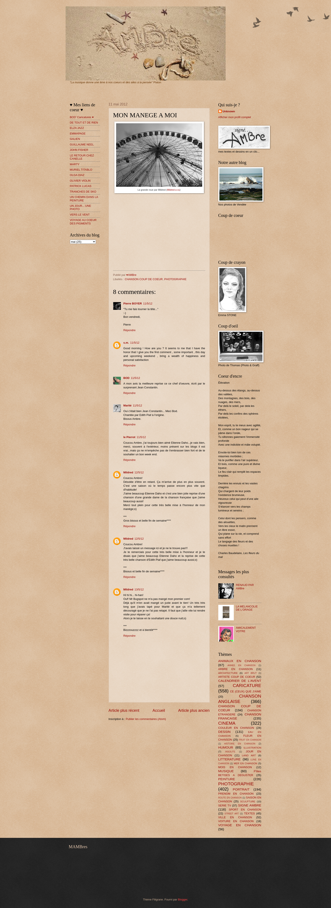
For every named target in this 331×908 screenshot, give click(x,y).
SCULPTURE (247, 801)
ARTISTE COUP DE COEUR (236, 676)
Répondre (129, 330)
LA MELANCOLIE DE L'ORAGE (247, 608)
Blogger (182, 899)
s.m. (126, 342)
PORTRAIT (241, 789)
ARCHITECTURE (228, 673)
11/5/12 (147, 303)
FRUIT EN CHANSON (250, 740)
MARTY (75, 164)
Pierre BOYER (132, 303)
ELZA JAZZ (77, 128)
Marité (127, 405)
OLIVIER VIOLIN (80, 180)
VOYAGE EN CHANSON (239, 825)
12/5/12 (139, 472)
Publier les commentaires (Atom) (146, 719)
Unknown (229, 111)
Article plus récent (124, 710)
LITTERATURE (229, 759)
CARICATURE (247, 685)
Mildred (128, 472)
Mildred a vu (173, 189)
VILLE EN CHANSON (235, 817)
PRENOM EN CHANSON (236, 793)
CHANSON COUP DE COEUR (144, 279)
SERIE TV (224, 805)
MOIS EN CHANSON (235, 767)
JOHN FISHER (79, 149)
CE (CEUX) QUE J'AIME (245, 691)
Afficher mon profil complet (234, 117)
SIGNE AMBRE (249, 805)
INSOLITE (230, 751)
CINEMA (227, 723)
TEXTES (249, 813)
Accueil (158, 710)
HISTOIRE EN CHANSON (239, 744)
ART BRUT (251, 673)
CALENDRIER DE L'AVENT (239, 681)
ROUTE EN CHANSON (230, 798)
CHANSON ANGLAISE (239, 698)
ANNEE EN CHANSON (242, 665)
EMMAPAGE (78, 133)
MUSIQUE (226, 771)
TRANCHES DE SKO (83, 191)
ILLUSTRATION (252, 747)
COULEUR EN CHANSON (236, 727)
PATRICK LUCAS (80, 186)
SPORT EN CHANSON (245, 809)
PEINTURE (226, 779)
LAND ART (249, 755)
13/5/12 (139, 589)
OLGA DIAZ (77, 175)
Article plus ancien (193, 710)
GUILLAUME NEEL (82, 144)
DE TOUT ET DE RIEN (84, 122)
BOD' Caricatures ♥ (82, 117)
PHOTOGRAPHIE (175, 279)
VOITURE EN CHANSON (236, 821)
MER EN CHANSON (245, 763)
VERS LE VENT (80, 214)
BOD (126, 378)
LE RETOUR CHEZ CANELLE (82, 157)
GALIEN (75, 139)
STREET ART (232, 813)
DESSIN (224, 732)
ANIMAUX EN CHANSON (239, 661)
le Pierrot (129, 437)
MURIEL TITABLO (81, 169)
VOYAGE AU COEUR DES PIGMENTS (83, 221)
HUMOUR (225, 747)
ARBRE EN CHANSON (235, 669)
